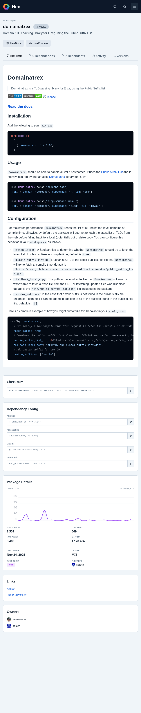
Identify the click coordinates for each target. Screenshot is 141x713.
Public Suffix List (16, 595)
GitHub (11, 589)
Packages (9, 20)
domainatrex (16, 26)
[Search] (124, 6)
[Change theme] (115, 6)
